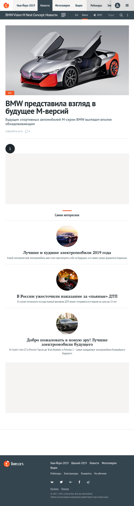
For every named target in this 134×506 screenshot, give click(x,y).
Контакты (54, 489)
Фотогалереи (62, 5)
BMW (99, 15)
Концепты (86, 473)
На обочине (100, 473)
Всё (76, 15)
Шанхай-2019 (79, 463)
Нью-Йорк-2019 (26, 5)
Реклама (65, 489)
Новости (45, 5)
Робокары (96, 5)
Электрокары (71, 473)
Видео (78, 5)
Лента (85, 15)
